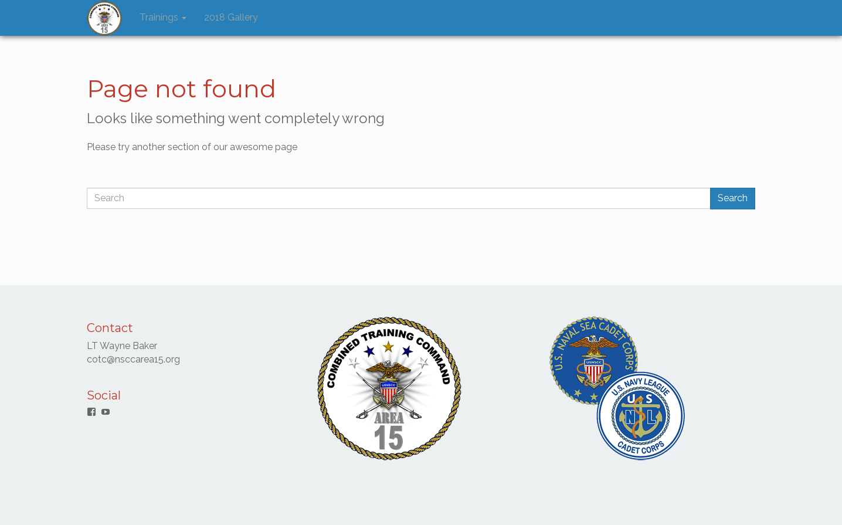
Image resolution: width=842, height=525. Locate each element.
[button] (104, 18)
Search (733, 198)
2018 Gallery (231, 17)
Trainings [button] (163, 17)
